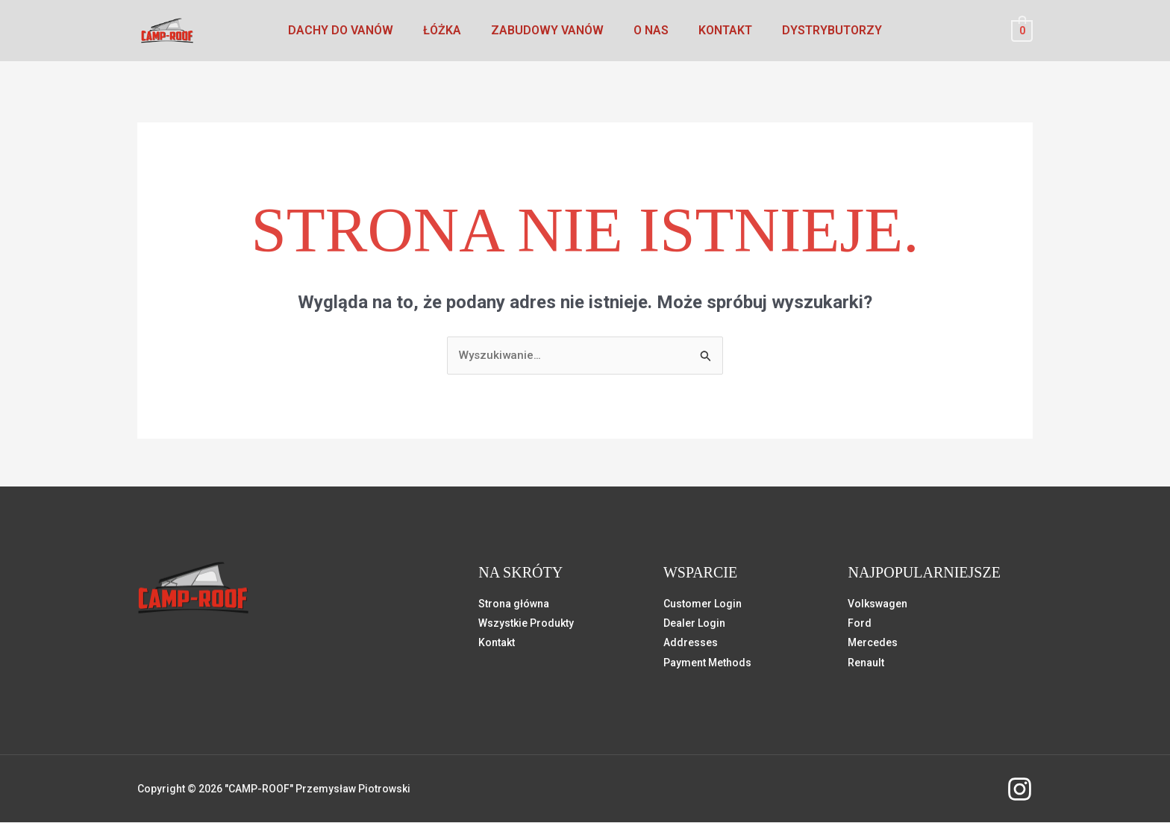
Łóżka (451, 30)
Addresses (690, 643)
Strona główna (513, 604)
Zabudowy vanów (550, 30)
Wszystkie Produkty (526, 624)
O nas (648, 30)
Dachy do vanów (355, 30)
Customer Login (702, 604)
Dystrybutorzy (817, 30)
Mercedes (873, 643)
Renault (866, 663)
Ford (860, 624)
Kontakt (716, 30)
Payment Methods (707, 663)
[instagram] (1020, 790)
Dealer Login (694, 624)
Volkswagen (877, 604)
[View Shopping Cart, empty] (1022, 30)
